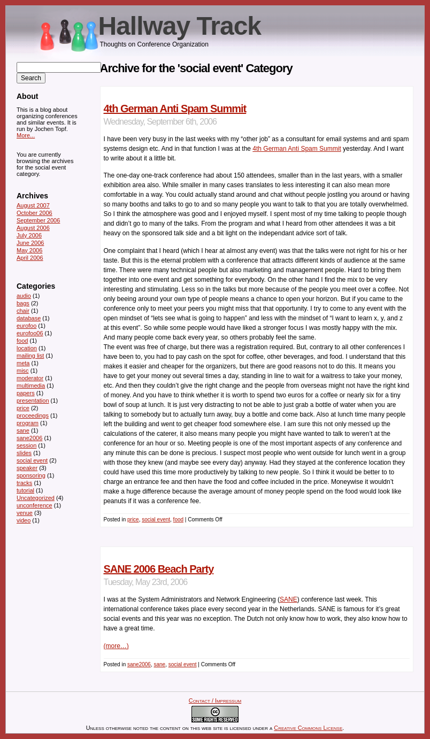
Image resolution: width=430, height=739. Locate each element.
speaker (27, 468)
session (26, 445)
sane (159, 664)
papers (26, 393)
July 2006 (29, 235)
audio (24, 295)
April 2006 (30, 258)
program (28, 423)
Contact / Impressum (215, 700)
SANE (288, 599)
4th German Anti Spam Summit (175, 108)
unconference (34, 505)
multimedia (31, 385)
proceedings (33, 415)
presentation (33, 400)
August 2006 (33, 228)
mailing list (30, 355)
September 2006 (38, 220)
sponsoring (31, 475)
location (27, 348)
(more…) (116, 646)
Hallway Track (180, 26)
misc (23, 370)
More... (26, 135)
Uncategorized (36, 498)
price (133, 519)
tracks (24, 483)
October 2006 (34, 213)
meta (23, 363)
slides (24, 453)
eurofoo (26, 325)
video (23, 520)
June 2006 (30, 243)
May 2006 (29, 250)
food (178, 519)
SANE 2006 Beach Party (159, 569)
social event (156, 519)
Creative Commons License (308, 728)
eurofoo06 (30, 333)
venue (25, 513)
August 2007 (33, 205)
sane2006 (139, 664)
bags (23, 303)
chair (23, 310)
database (29, 318)
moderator (30, 378)
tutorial (25, 490)
